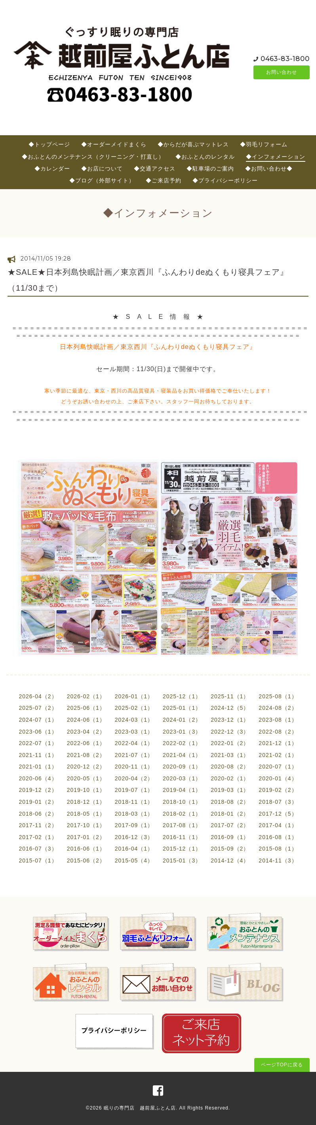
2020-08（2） (230, 766)
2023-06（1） (38, 731)
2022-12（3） (230, 731)
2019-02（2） (278, 790)
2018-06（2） (38, 814)
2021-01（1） (38, 766)
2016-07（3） (38, 848)
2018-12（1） (86, 802)
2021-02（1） (278, 755)
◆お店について (102, 168)
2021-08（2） (86, 755)
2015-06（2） (86, 860)
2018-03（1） (134, 814)
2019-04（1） (182, 790)
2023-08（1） (278, 720)
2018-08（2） (230, 802)
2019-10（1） (86, 790)
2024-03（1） (134, 720)
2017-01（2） (86, 837)
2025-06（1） (86, 708)
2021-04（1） (182, 755)
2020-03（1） (182, 778)
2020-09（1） (182, 766)
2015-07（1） (38, 860)
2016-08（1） (278, 837)
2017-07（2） (230, 825)
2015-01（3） (182, 860)
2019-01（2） (38, 802)
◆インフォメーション (275, 156)
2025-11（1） (230, 696)
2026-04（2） (38, 696)
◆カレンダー (52, 168)
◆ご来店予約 (163, 180)
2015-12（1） (182, 848)
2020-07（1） (278, 766)
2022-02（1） (182, 743)
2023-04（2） (86, 731)
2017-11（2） (38, 825)
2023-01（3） (182, 731)
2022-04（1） (134, 743)
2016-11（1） (182, 837)
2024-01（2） (182, 720)
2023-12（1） (230, 720)
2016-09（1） (230, 837)
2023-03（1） (134, 731)
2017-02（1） (38, 837)
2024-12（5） (230, 708)
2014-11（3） (278, 860)
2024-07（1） (38, 720)
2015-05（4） (134, 860)
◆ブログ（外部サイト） (102, 180)
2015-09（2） (230, 848)
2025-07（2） (38, 708)
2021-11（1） (38, 755)
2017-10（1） (86, 825)
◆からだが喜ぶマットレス (193, 144)
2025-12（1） (182, 696)
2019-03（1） (230, 790)
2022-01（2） (230, 743)
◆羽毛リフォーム (263, 144)
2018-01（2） (230, 814)
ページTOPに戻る (282, 1065)
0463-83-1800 (285, 58)
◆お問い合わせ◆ (269, 168)
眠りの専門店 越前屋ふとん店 (140, 1108)
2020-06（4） (38, 778)
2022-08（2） (278, 731)
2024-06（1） (86, 720)
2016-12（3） (134, 837)
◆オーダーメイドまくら (114, 144)
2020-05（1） (86, 778)
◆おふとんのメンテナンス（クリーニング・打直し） (93, 156)
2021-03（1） (230, 755)
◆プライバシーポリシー (225, 180)
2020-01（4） (278, 778)
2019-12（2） (38, 790)
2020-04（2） (134, 778)
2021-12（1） (278, 743)
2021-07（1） (134, 755)
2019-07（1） (134, 790)
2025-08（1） (278, 696)
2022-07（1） (38, 743)
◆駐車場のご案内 (210, 168)
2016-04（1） (134, 848)
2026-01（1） (134, 696)
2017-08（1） (182, 825)
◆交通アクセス (154, 168)
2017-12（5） (278, 814)
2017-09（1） (134, 825)
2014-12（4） (230, 860)
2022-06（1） (86, 743)
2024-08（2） (278, 708)
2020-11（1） (134, 766)
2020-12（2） (86, 766)
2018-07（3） (278, 802)
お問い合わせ (281, 72)
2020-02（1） (230, 778)
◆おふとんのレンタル (205, 156)
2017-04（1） (278, 825)
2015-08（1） (278, 848)
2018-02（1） (182, 814)
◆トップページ (49, 144)
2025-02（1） (134, 708)
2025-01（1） (182, 708)
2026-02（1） (86, 696)
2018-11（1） (134, 802)
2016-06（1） (86, 848)
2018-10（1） (182, 802)
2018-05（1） (86, 814)
